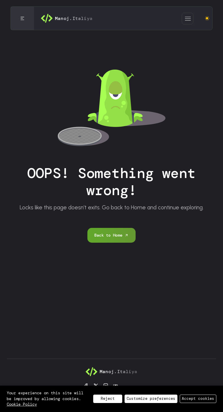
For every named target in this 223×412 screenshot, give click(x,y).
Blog (144, 399)
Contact (167, 399)
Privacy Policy (66, 399)
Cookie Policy (112, 399)
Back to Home (111, 235)
